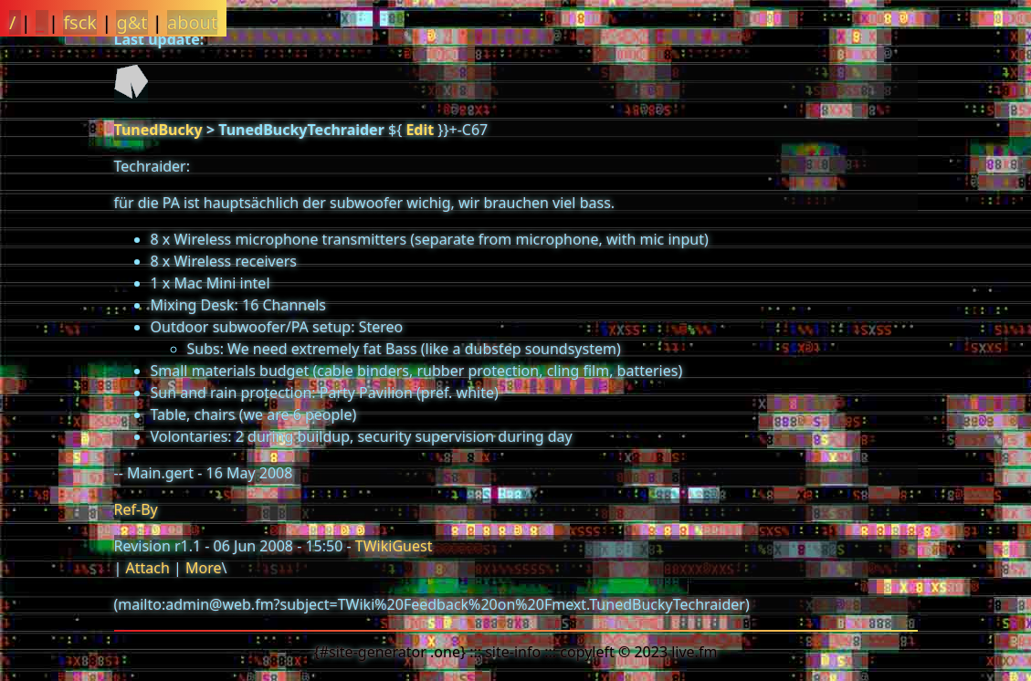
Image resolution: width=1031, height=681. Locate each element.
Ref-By (136, 509)
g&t (131, 22)
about (192, 22)
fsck (80, 22)
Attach (147, 568)
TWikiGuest (394, 546)
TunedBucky (158, 130)
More (203, 568)
